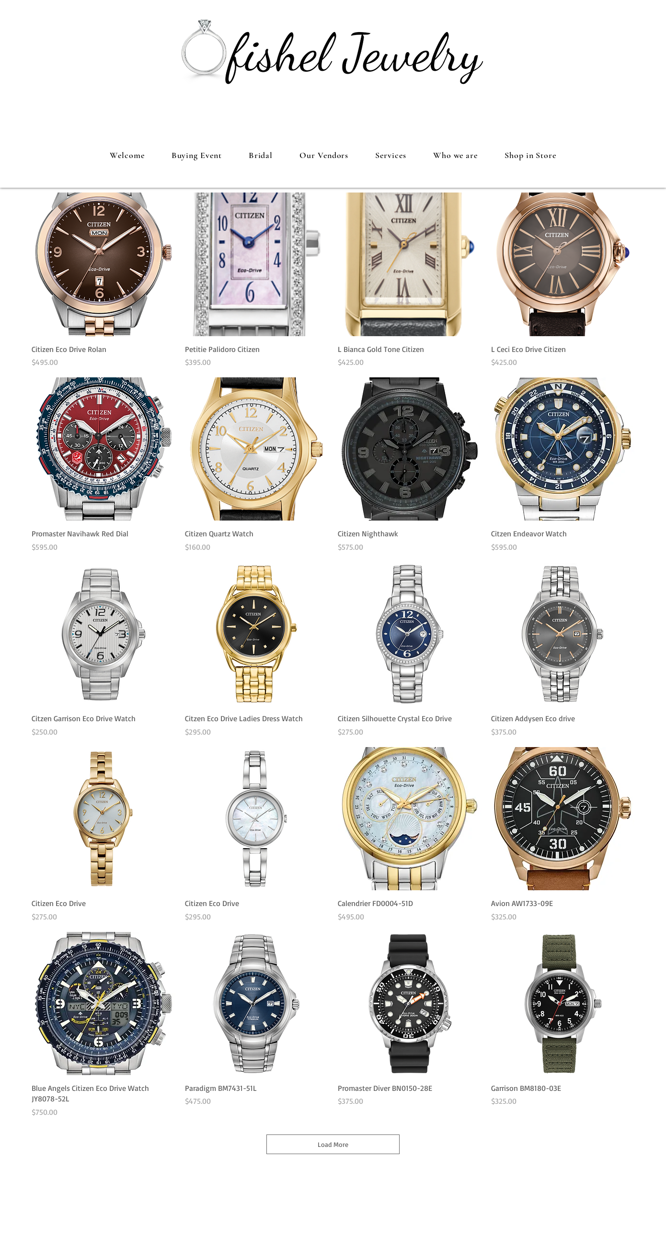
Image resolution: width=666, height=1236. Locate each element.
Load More (333, 1144)
